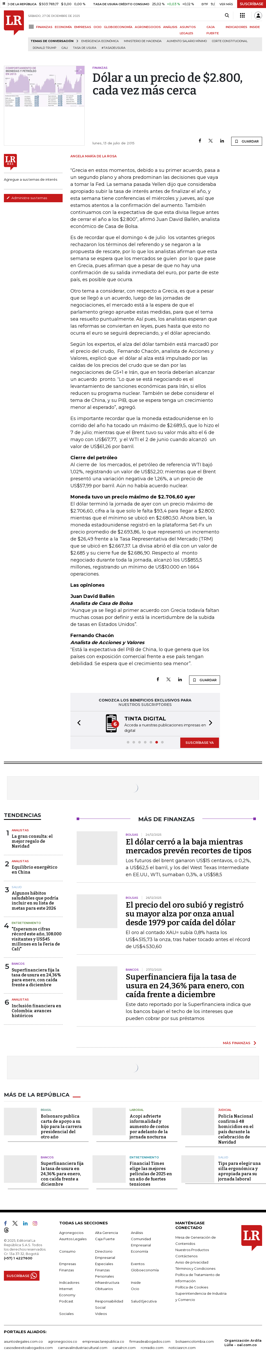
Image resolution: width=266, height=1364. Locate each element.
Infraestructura (107, 1282)
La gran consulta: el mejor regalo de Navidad (32, 841)
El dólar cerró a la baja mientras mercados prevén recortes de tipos (188, 846)
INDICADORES (236, 27)
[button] (77, 723)
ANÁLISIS (170, 27)
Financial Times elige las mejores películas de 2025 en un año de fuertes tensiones (151, 1174)
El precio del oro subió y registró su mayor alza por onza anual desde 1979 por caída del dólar (185, 913)
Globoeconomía (145, 1270)
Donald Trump (44, 48)
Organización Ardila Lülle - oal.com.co (243, 1342)
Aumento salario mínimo (187, 41)
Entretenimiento (26, 923)
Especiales (104, 1264)
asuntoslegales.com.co (23, 1341)
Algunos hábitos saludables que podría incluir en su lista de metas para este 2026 (35, 901)
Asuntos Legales (73, 1239)
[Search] (226, 15)
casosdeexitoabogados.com (28, 1348)
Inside (136, 1282)
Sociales (66, 1314)
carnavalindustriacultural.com (82, 1348)
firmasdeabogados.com (149, 1341)
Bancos (18, 963)
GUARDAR (247, 141)
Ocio (135, 1289)
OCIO (98, 27)
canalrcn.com (124, 1348)
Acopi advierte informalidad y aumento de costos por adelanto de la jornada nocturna (149, 1126)
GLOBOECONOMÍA (118, 27)
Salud (17, 887)
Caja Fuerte (105, 1239)
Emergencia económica (100, 41)
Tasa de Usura (84, 48)
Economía (139, 1251)
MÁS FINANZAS (236, 1043)
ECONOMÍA (63, 27)
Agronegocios (71, 1233)
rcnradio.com (152, 1348)
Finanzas (66, 1270)
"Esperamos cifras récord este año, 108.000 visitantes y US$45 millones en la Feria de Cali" (37, 939)
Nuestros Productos (192, 1250)
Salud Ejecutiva (144, 1301)
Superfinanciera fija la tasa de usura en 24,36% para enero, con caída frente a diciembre (36, 978)
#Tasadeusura (113, 48)
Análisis (137, 1233)
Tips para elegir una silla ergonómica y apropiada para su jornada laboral (239, 1171)
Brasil (46, 1110)
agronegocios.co (62, 1341)
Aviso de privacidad (191, 1262)
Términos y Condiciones (195, 1268)
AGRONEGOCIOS (148, 27)
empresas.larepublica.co (103, 1341)
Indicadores (69, 1282)
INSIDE (255, 27)
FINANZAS (44, 27)
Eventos (137, 1264)
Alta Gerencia (106, 1233)
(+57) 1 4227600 (18, 1258)
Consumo (67, 1251)
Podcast (66, 1301)
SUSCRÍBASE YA (199, 742)
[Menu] (32, 26)
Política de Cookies (191, 1287)
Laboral (137, 1110)
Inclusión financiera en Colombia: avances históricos (36, 1010)
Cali (65, 48)
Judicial (224, 1110)
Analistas (20, 830)
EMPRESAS (82, 27)
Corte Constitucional (230, 41)
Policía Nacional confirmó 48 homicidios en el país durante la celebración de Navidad (236, 1129)
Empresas (67, 1264)
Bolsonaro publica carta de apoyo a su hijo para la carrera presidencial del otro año (61, 1126)
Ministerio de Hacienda (143, 41)
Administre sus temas (26, 198)
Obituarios (104, 1289)
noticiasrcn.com (182, 1348)
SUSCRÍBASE (251, 4)
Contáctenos (186, 1256)
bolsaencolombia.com (195, 1341)
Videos (101, 1314)
